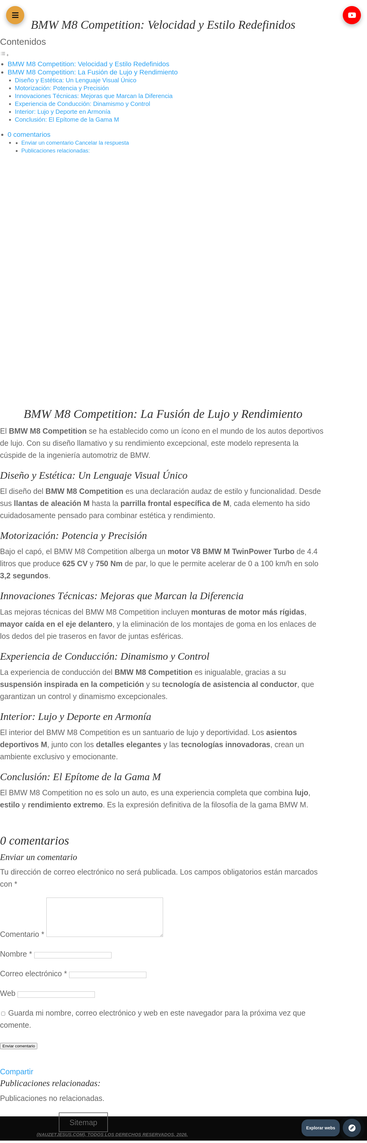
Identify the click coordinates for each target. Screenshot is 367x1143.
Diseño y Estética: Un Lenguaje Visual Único (75, 80)
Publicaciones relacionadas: (55, 150)
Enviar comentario (18, 1046)
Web (7, 993)
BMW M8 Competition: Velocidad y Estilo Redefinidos (88, 64)
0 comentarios (29, 134)
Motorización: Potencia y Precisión (62, 88)
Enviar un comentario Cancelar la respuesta (75, 143)
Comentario (22, 934)
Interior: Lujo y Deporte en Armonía (63, 111)
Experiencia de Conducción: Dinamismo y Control (82, 103)
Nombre (16, 954)
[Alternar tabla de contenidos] (4, 54)
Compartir (16, 1071)
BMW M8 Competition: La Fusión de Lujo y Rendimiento (93, 72)
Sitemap (83, 1122)
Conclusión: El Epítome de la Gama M (67, 119)
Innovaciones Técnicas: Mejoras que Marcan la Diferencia (94, 96)
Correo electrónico (33, 973)
